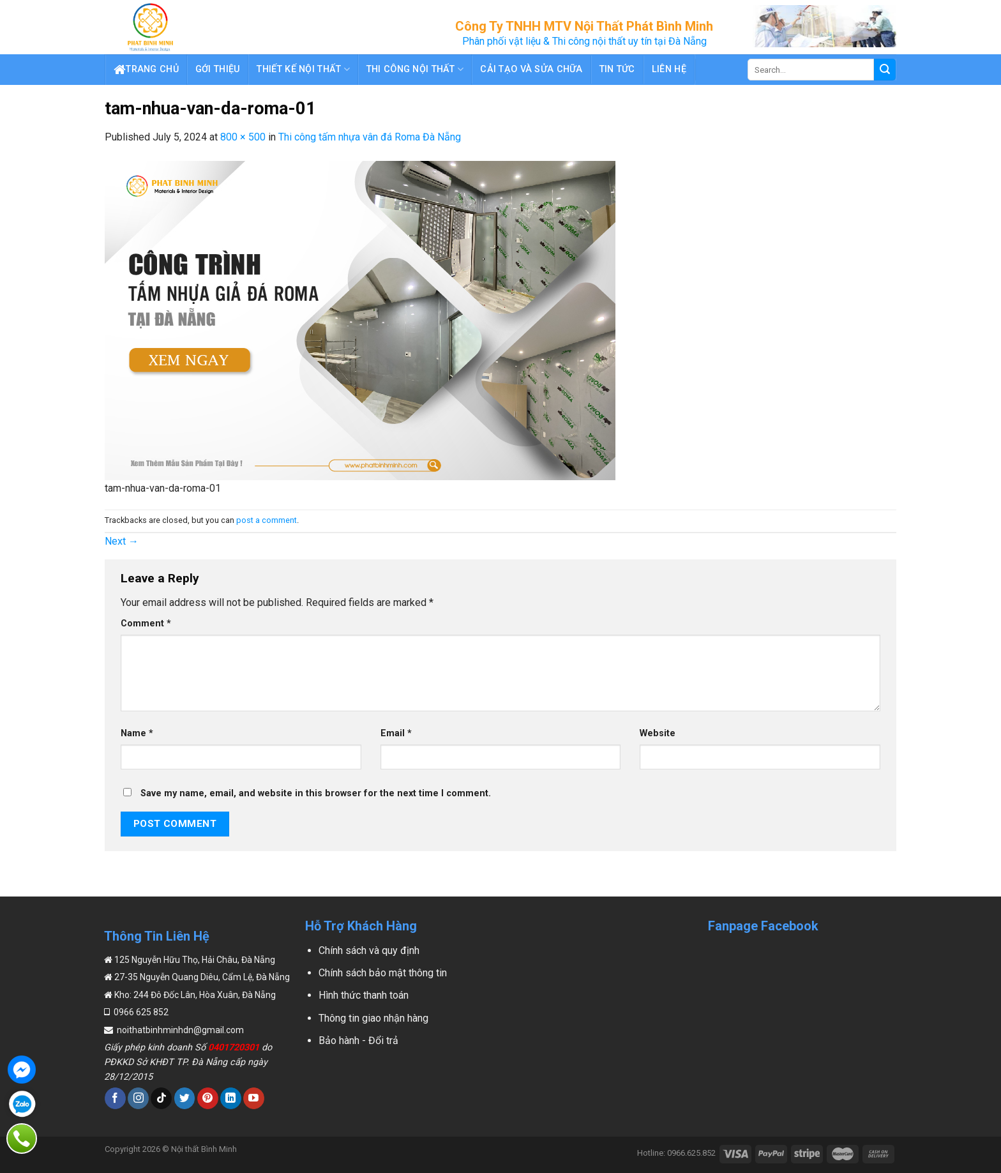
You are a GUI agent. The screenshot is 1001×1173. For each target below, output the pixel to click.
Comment (146, 623)
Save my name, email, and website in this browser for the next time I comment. (315, 793)
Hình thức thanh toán (364, 995)
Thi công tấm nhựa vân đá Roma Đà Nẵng (369, 137)
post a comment (266, 520)
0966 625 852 (140, 1012)
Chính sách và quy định (369, 950)
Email (396, 733)
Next (122, 541)
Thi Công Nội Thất (414, 69)
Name (137, 733)
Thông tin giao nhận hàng (373, 1018)
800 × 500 (243, 137)
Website (657, 733)
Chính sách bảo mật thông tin (383, 973)
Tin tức (617, 69)
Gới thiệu (218, 69)
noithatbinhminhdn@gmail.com (179, 1030)
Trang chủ (146, 69)
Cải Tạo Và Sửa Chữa (531, 69)
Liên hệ (669, 69)
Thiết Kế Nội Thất (303, 69)
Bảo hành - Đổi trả (358, 1040)
